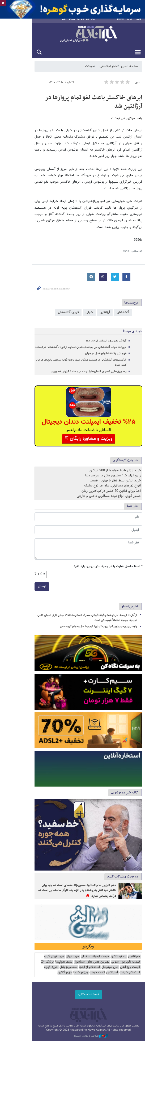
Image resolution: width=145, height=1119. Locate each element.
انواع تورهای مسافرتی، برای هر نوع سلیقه (112, 456)
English (120, 23)
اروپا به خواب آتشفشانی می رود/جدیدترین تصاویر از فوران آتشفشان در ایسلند (80, 323)
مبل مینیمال (39, 1000)
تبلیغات (58, 23)
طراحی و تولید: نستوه (75, 1069)
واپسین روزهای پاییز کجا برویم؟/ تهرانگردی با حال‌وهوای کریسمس (98, 591)
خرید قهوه (114, 1005)
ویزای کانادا (46, 1005)
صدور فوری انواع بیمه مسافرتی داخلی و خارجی (109, 466)
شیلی (89, 288)
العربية (129, 23)
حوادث (89, 70)
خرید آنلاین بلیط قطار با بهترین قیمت (115, 451)
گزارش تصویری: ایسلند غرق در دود (106, 316)
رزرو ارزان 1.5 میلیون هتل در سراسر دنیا (113, 446)
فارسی (138, 23)
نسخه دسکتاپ (72, 1027)
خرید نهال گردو (54, 994)
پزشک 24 (77, 1000)
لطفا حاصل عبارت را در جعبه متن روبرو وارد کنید (108, 537)
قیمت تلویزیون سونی (28, 994)
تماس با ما (77, 23)
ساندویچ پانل (131, 1005)
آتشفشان (123, 288)
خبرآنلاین (72, 38)
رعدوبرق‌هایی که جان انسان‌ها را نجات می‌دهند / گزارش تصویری (89, 342)
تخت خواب (62, 1005)
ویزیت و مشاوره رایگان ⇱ (73, 409)
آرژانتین (105, 288)
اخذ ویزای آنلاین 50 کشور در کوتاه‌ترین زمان (111, 461)
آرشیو (51, 23)
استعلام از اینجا (19, 1000)
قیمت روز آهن (60, 1000)
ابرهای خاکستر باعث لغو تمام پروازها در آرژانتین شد (79, 101)
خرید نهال (72, 994)
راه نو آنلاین (118, 994)
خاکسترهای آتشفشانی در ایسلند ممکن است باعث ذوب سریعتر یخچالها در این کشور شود (75, 335)
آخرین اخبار (129, 570)
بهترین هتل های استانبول (122, 1000)
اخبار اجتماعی (109, 70)
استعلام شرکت (95, 1005)
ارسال (10, 550)
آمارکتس (77, 1005)
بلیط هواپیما (94, 1000)
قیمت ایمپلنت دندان (95, 994)
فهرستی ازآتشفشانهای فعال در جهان (105, 329)
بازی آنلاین (30, 1005)
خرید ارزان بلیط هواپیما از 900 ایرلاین (115, 441)
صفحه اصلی (129, 70)
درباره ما (67, 23)
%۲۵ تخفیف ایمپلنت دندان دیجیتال (73, 392)
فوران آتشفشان (68, 288)
